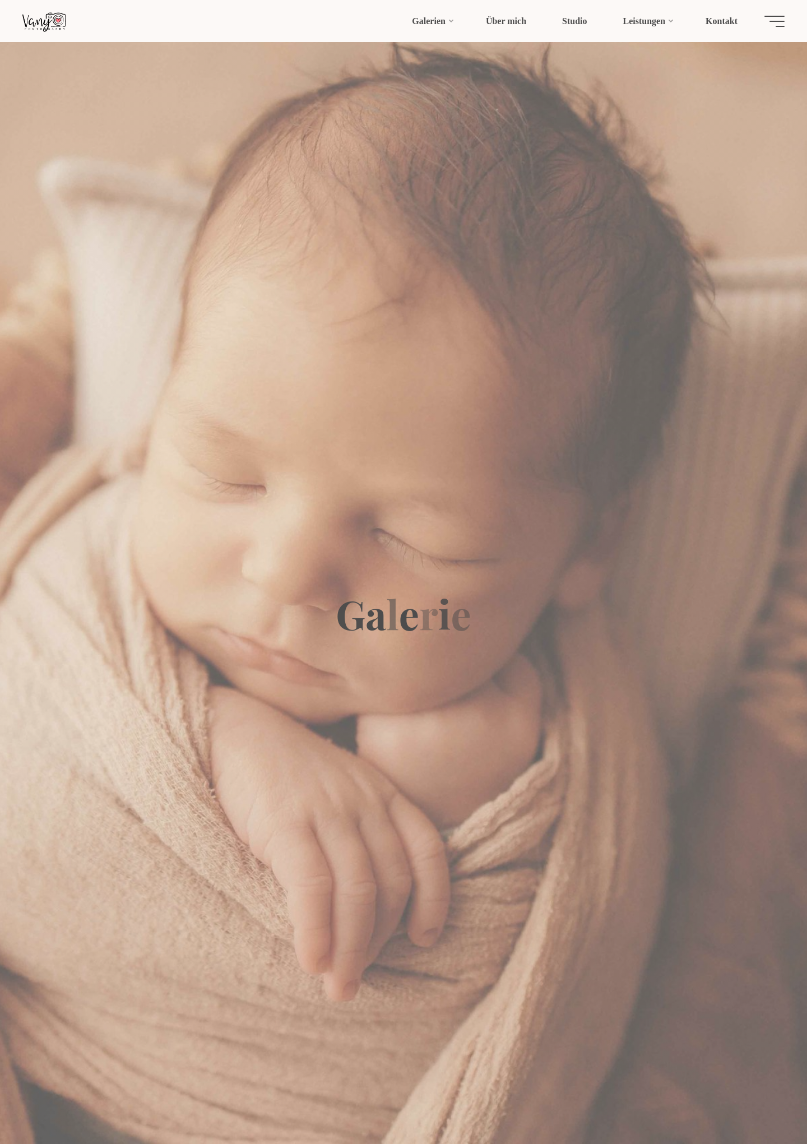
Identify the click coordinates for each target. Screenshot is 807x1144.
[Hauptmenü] (774, 21)
